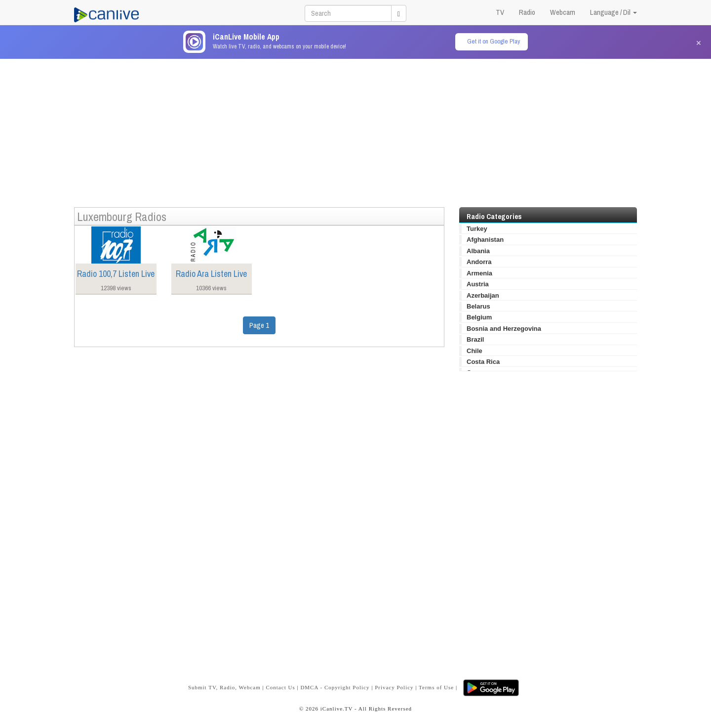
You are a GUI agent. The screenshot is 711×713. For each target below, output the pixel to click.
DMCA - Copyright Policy (334, 687)
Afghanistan (485, 239)
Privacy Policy (394, 687)
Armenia (479, 273)
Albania (478, 251)
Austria (478, 284)
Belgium (479, 317)
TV (500, 12)
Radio (527, 12)
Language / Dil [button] (613, 12)
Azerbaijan (483, 295)
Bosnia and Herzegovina (504, 328)
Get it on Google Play (493, 41)
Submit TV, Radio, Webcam (224, 687)
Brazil (475, 339)
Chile (474, 351)
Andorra (479, 262)
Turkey (477, 228)
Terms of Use (436, 687)
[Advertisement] (355, 128)
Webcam (562, 12)
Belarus (478, 306)
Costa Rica (483, 361)
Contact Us (280, 687)
